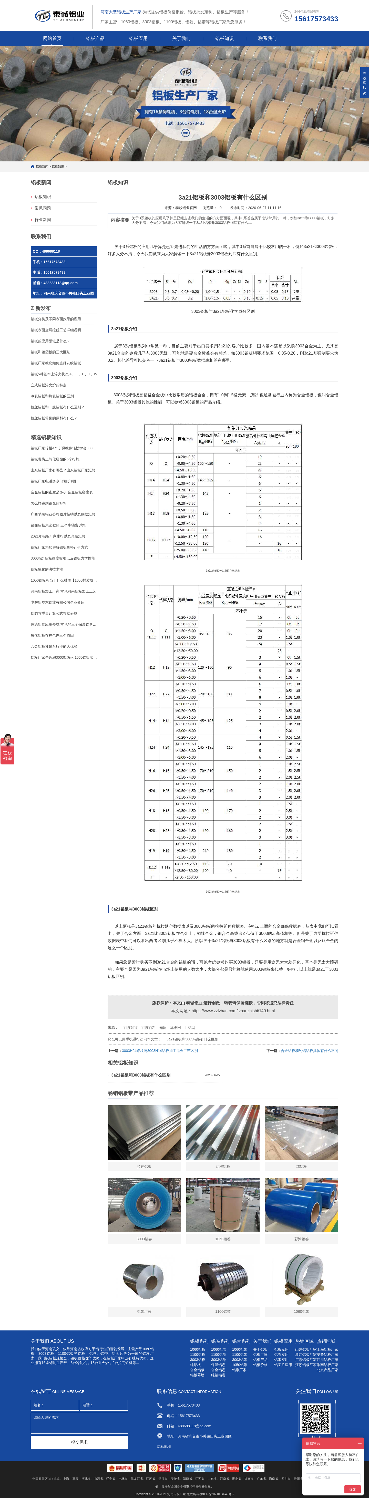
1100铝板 (197, 1354)
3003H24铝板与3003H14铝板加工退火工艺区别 (160, 1051)
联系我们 (267, 38)
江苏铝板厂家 (306, 1365)
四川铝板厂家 (327, 1360)
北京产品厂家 (327, 1370)
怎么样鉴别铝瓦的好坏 (49, 503)
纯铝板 (195, 1365)
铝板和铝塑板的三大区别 (50, 352)
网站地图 (164, 1446)
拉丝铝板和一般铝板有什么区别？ (58, 407)
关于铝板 (260, 1349)
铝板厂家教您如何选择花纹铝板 (56, 363)
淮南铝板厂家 (327, 1365)
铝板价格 (260, 1365)
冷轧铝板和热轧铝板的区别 (52, 396)
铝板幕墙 (197, 1375)
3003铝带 (239, 1360)
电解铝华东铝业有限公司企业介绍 (58, 602)
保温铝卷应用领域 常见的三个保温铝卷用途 (64, 624)
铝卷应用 (281, 1354)
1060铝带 (239, 1349)
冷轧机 (81, 1363)
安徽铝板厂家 (327, 1354)
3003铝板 (46, 1353)
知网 (163, 1028)
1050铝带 (239, 1365)
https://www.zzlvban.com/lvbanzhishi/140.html (233, 1011)
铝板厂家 (260, 1354)
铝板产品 (95, 38)
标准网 (175, 1028)
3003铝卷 (218, 1360)
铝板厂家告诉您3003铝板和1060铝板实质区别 (64, 657)
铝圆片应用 (283, 1365)
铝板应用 (138, 38)
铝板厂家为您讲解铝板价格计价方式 (59, 547)
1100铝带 (239, 1354)
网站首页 (52, 38)
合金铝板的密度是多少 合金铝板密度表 (62, 492)
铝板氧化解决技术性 (47, 569)
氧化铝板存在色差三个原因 (52, 635)
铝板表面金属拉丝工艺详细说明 (56, 330)
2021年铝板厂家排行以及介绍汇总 (58, 536)
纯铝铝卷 (218, 1375)
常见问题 (43, 208)
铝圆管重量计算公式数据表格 (54, 613)
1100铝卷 (218, 1354)
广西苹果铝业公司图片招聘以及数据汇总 (63, 514)
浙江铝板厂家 (306, 1354)
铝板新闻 (42, 166)
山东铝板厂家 (306, 1349)
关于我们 (181, 38)
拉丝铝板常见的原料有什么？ (54, 418)
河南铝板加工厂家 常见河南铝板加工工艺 (63, 591)
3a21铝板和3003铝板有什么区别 (192, 1039)
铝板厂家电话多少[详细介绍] (53, 481)
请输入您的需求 (79, 1423)
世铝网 (189, 1028)
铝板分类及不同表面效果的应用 (56, 319)
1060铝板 (197, 1349)
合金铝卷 (218, 1370)
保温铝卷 (218, 1365)
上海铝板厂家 (327, 1349)
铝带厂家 (239, 1370)
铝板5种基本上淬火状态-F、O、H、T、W (64, 374)
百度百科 (148, 1028)
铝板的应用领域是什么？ (50, 341)
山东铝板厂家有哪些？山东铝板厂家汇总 (63, 470)
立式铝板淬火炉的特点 (49, 385)
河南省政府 (79, 1349)
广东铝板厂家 (306, 1360)
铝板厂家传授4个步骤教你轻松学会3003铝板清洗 (64, 448)
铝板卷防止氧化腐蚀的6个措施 (55, 459)
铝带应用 (281, 1360)
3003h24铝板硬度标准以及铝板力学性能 (63, 558)
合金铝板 (197, 1370)
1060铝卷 (218, 1349)
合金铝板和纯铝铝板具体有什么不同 (309, 1051)
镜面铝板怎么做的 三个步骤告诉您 (58, 525)
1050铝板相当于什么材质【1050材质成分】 (64, 580)
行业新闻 (43, 220)
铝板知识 (224, 38)
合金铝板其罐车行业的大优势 (54, 646)
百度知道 (131, 1028)
